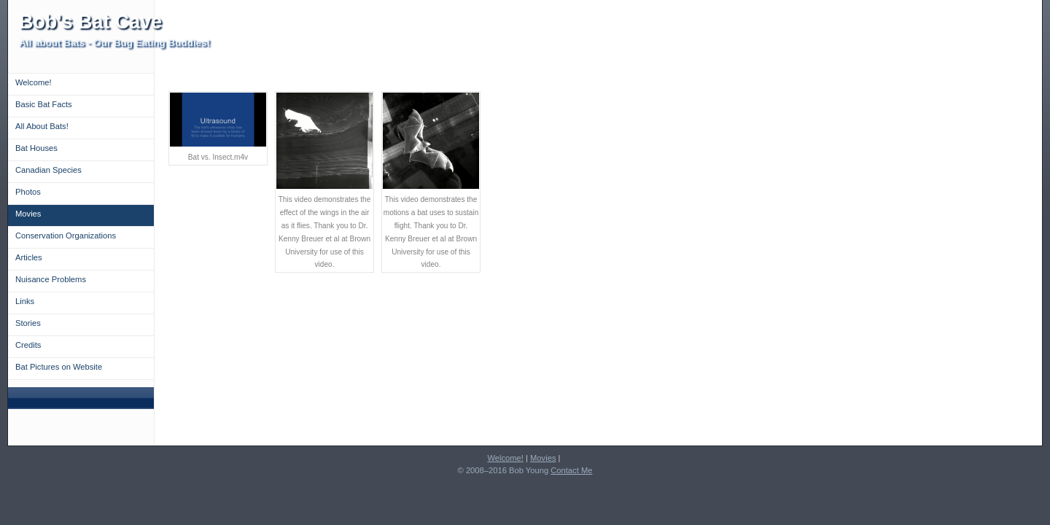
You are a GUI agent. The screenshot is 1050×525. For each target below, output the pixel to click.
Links (24, 301)
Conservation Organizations (65, 235)
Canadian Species (48, 170)
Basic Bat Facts (43, 104)
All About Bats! (42, 126)
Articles (28, 257)
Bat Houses (36, 148)
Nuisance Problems (50, 279)
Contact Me (571, 470)
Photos (28, 191)
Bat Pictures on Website (58, 366)
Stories (28, 323)
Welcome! (33, 82)
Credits (28, 345)
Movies (28, 213)
